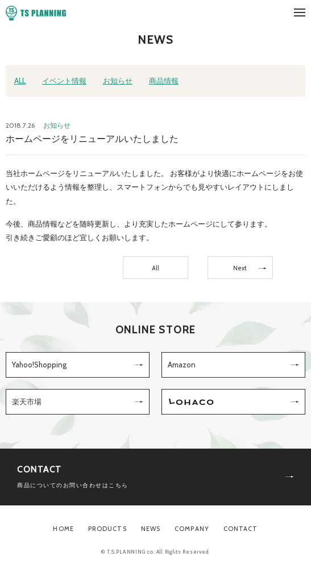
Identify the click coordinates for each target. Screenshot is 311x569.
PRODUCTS (107, 529)
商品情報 (164, 80)
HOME (63, 529)
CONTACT (240, 529)
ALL (20, 80)
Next (240, 268)
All (155, 268)
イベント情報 (64, 80)
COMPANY (192, 529)
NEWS (150, 529)
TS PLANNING (36, 13)
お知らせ (117, 80)
